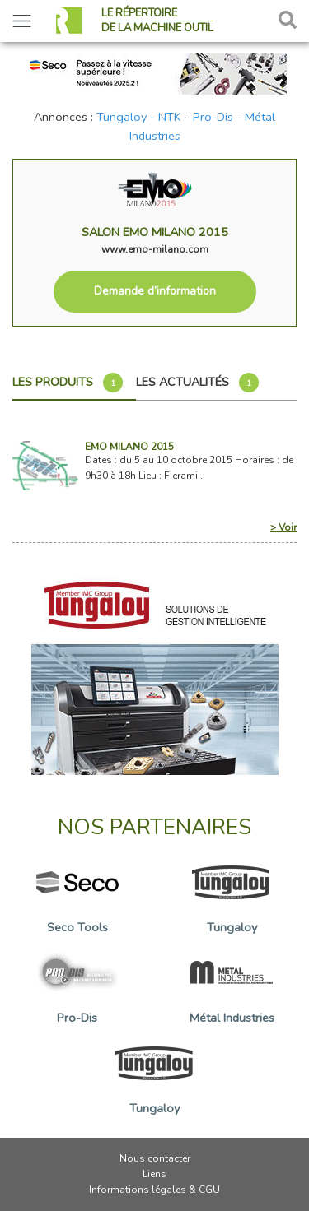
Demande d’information (155, 291)
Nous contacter (154, 1158)
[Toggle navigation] (22, 21)
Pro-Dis (213, 117)
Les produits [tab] (67, 382)
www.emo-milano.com (154, 249)
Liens (154, 1174)
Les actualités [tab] (197, 382)
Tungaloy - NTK (138, 117)
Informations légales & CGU (154, 1189)
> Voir (283, 527)
